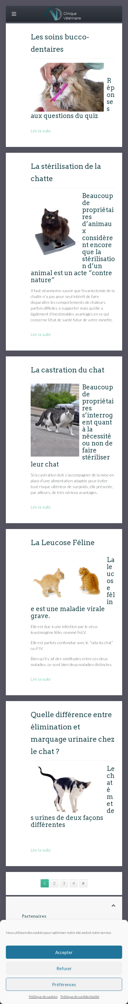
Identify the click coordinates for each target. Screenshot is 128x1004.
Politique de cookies (43, 996)
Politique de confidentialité (79, 996)
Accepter (64, 952)
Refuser (64, 968)
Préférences (64, 984)
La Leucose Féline (63, 542)
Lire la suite (41, 130)
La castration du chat (67, 369)
